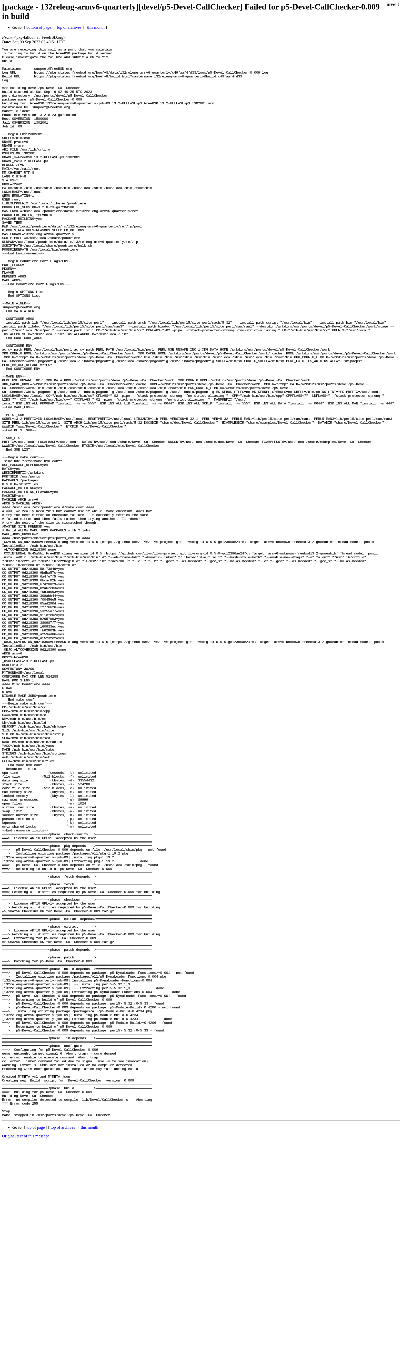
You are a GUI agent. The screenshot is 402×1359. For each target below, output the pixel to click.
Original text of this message (25, 1350)
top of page (35, 1341)
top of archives (69, 27)
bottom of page (38, 27)
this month (96, 27)
